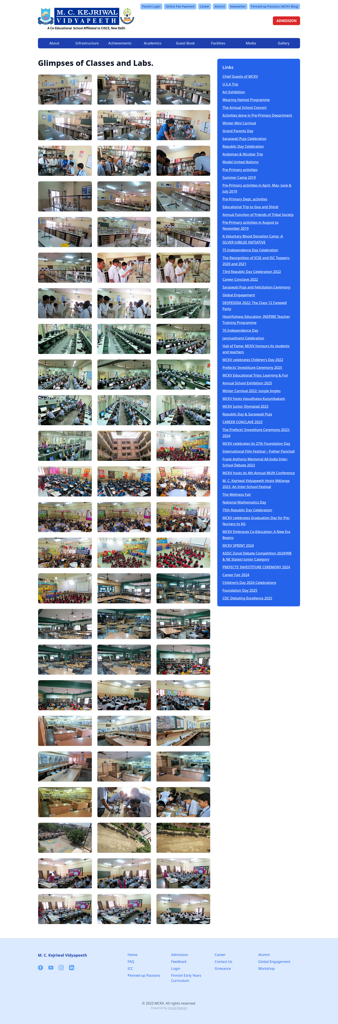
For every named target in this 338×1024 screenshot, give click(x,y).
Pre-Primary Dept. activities (244, 199)
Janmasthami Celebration (243, 338)
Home (133, 954)
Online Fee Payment (180, 6)
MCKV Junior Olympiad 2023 (245, 406)
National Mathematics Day (244, 502)
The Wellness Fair (236, 494)
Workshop (266, 968)
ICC (130, 968)
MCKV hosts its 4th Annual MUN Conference (258, 473)
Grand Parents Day (237, 130)
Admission (179, 954)
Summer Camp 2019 (239, 177)
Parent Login (151, 6)
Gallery (283, 43)
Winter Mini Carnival (239, 123)
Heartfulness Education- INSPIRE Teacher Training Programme (256, 319)
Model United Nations (240, 162)
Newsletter (238, 6)
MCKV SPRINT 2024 (238, 545)
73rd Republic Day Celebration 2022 (251, 271)
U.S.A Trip (230, 84)
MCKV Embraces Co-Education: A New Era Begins (256, 534)
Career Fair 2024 (235, 574)
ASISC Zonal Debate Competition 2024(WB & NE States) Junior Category (256, 556)
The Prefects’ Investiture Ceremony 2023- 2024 (256, 432)
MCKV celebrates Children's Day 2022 (252, 359)
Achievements (119, 43)
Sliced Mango (177, 1008)
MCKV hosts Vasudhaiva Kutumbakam (253, 398)
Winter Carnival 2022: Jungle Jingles (251, 390)
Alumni (219, 6)
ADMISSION (286, 20)
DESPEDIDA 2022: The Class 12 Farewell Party (254, 305)
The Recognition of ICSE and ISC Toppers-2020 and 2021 (256, 260)
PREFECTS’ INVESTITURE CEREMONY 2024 (256, 567)
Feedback (178, 961)
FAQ (131, 961)
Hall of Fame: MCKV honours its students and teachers (255, 349)
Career (205, 6)
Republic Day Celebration (243, 146)
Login (175, 968)
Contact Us (223, 961)
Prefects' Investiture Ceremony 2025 (252, 367)
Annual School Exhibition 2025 (247, 383)
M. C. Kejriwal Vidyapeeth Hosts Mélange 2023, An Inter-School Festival (255, 483)
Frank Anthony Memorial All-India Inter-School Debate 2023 (255, 462)
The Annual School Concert (244, 107)
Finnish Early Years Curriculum (186, 978)
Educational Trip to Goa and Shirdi (250, 206)
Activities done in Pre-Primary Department (257, 115)
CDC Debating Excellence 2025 (247, 598)
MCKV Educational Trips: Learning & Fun (255, 375)
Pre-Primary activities (240, 169)
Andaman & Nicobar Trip (242, 154)
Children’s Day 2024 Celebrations (249, 582)
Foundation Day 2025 (239, 590)
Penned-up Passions (144, 975)
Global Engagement (238, 295)
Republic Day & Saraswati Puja (247, 414)
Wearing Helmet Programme (246, 99)
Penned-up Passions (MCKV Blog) (274, 6)
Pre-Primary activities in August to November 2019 (250, 225)
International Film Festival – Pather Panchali (258, 451)
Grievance (223, 968)
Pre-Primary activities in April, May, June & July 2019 (256, 188)
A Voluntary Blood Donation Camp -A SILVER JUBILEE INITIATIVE (252, 239)
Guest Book (185, 43)
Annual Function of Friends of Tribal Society (258, 214)
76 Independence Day (240, 330)
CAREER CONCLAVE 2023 (242, 422)
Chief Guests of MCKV (240, 76)
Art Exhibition (233, 92)
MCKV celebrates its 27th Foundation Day (256, 443)
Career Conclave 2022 (240, 279)
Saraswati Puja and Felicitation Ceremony (256, 287)
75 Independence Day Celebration (250, 250)
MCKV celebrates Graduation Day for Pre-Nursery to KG (256, 520)
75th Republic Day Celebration (247, 510)
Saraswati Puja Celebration (244, 138)
